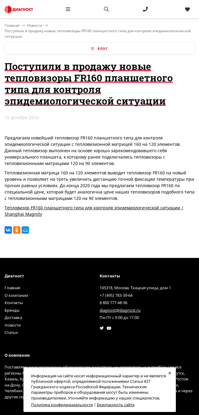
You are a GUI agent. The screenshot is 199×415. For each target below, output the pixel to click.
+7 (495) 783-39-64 (116, 295)
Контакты (14, 302)
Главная (12, 287)
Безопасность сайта (115, 404)
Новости (34, 25)
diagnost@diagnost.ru (120, 310)
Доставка (13, 317)
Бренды (12, 310)
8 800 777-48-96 (113, 302)
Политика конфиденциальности (62, 404)
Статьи (11, 332)
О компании (16, 295)
